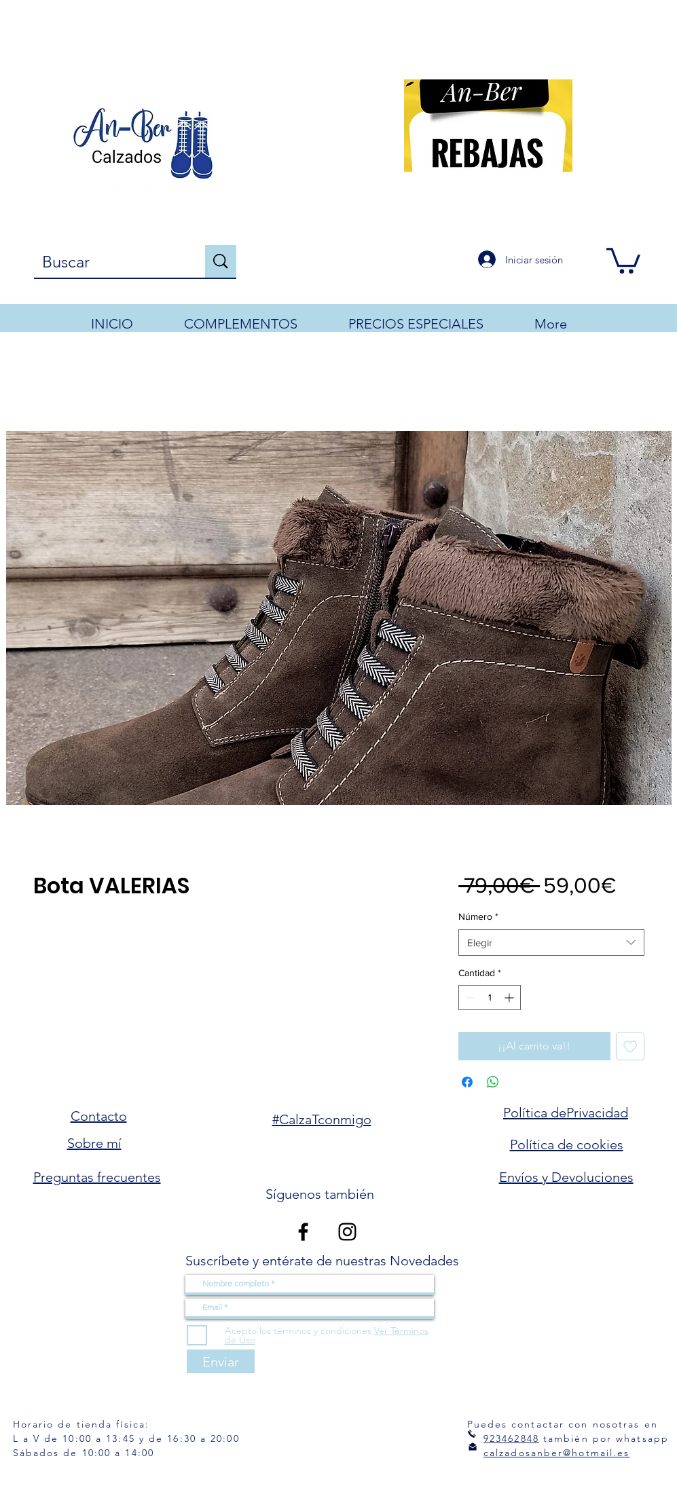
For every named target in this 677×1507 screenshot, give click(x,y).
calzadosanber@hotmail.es (556, 1453)
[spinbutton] (489, 997)
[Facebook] (303, 1232)
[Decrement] (468, 997)
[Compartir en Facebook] (467, 1082)
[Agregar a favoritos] (630, 1046)
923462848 (511, 1438)
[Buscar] (109, 262)
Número (478, 916)
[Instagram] (347, 1232)
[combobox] (551, 942)
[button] (623, 259)
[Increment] (510, 997)
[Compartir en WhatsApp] (493, 1082)
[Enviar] (221, 1361)
